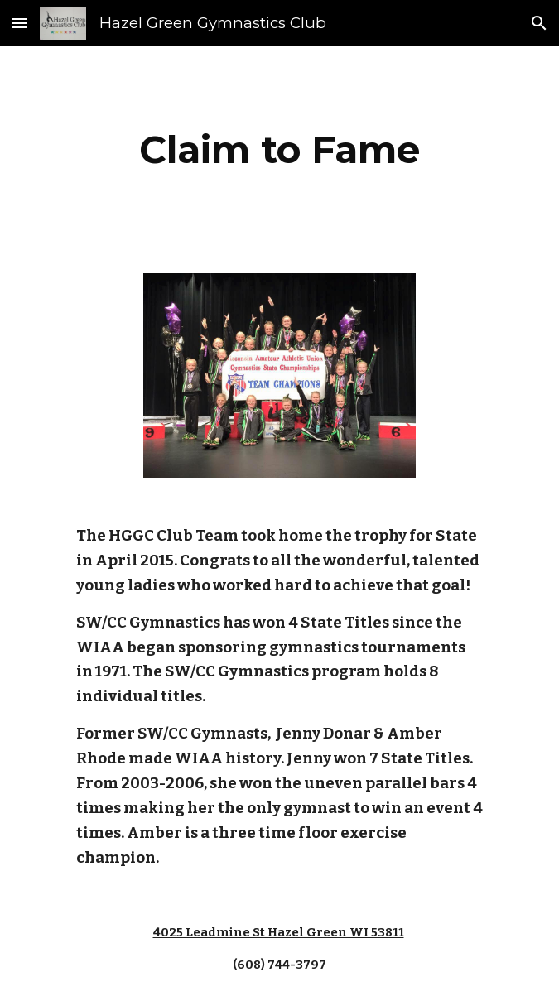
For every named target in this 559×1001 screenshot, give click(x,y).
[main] (279, 150)
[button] (20, 23)
